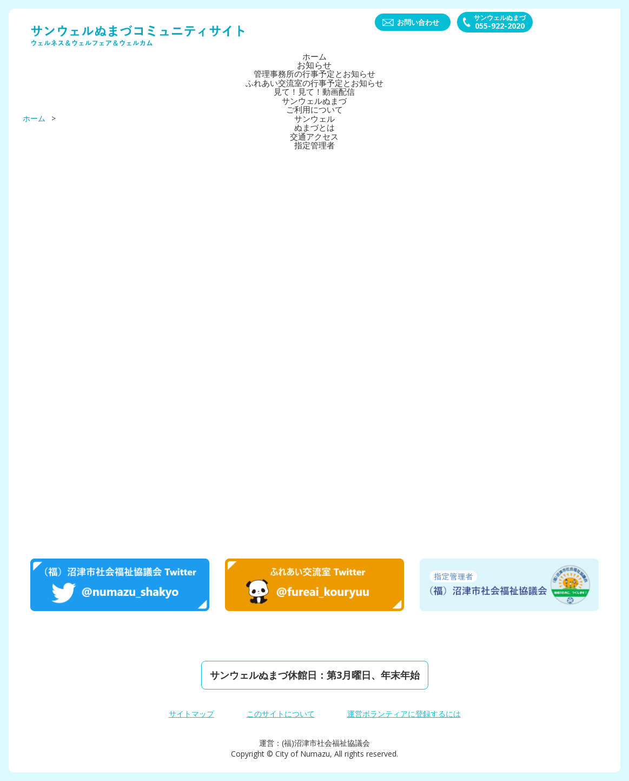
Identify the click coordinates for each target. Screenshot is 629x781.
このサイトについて (281, 713)
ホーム (315, 56)
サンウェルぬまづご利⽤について (314, 104)
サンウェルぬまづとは (314, 121)
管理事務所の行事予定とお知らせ (315, 74)
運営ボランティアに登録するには (404, 713)
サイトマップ (191, 713)
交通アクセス (315, 134)
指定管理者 (314, 143)
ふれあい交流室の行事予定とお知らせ (314, 82)
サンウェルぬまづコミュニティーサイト (138, 35)
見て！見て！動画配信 (315, 91)
